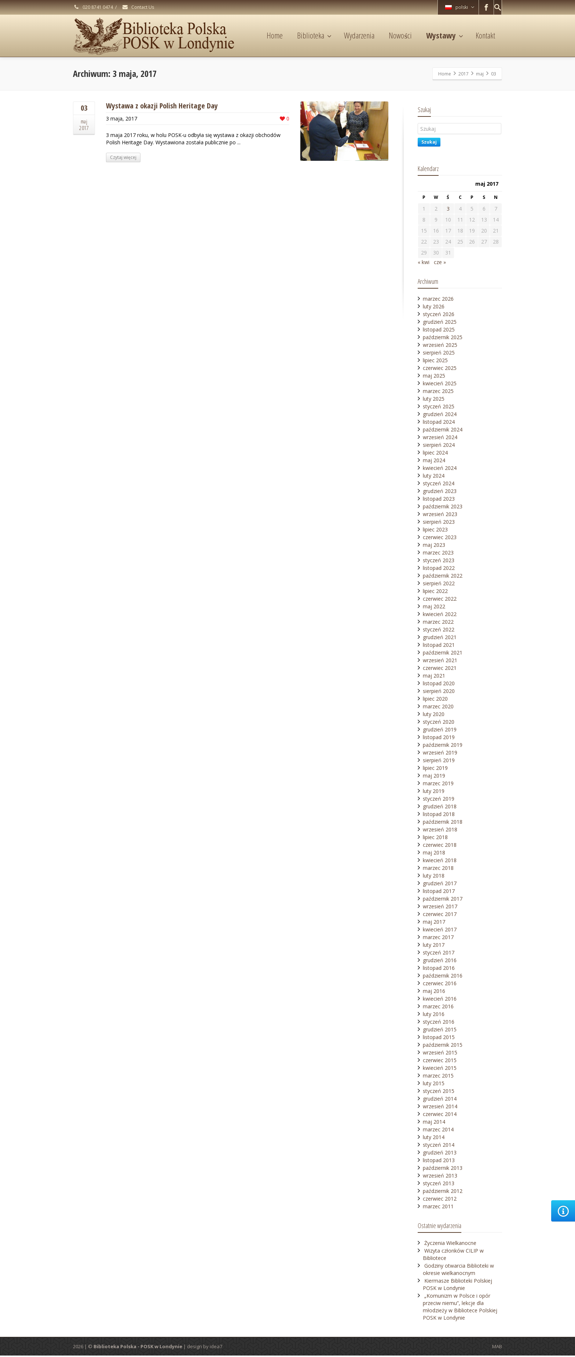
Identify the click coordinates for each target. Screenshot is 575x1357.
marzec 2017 (438, 938)
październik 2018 (442, 823)
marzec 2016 (438, 1007)
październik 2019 (442, 746)
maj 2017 (434, 923)
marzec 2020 (438, 707)
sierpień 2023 (439, 523)
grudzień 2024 (440, 415)
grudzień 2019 (440, 730)
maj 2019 (434, 777)
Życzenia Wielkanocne (450, 1244)
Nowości (400, 35)
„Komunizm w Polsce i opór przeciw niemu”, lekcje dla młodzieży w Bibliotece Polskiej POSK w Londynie (460, 1308)
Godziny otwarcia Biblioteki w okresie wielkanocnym (458, 1271)
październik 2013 (442, 1169)
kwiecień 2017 (440, 930)
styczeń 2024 (438, 484)
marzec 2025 (438, 392)
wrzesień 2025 (440, 346)
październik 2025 (442, 338)
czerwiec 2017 (440, 915)
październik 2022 (442, 577)
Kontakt (485, 35)
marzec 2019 (438, 784)
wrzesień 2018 (440, 830)
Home (275, 35)
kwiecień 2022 (440, 615)
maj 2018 (434, 853)
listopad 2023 (439, 500)
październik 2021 (442, 653)
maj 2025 (434, 377)
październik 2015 (442, 1046)
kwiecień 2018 (440, 861)
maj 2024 (434, 461)
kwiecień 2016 (440, 1000)
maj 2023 (434, 546)
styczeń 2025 (438, 407)
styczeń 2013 (438, 1184)
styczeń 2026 (438, 315)
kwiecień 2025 (440, 384)
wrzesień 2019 (440, 753)
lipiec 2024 (435, 454)
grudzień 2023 (440, 492)
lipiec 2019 (435, 769)
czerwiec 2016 (440, 984)
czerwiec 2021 (440, 669)
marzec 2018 (438, 869)
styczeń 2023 (438, 561)
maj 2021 (434, 677)
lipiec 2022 (435, 592)
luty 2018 (433, 877)
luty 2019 (433, 792)
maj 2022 (434, 607)
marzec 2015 (438, 1077)
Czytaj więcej (123, 157)
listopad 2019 (439, 738)
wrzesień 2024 (440, 438)
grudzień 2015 (440, 1030)
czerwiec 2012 (440, 1200)
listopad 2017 (439, 892)
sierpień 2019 (439, 761)
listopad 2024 (439, 423)
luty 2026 (433, 307)
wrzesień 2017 (440, 907)
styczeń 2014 (438, 1146)
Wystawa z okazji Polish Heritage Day (162, 106)
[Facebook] (486, 7)
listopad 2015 (439, 1038)
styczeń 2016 (438, 1023)
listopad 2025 (439, 330)
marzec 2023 (438, 553)
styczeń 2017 (438, 953)
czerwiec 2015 (440, 1061)
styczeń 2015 (438, 1092)
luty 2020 (433, 715)
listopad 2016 (439, 969)
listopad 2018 (439, 815)
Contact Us (138, 7)
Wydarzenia (359, 35)
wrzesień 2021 (440, 661)
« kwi (423, 263)
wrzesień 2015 (440, 1053)
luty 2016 (433, 1015)
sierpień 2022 (439, 584)
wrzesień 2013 (440, 1177)
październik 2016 (442, 977)
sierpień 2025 (439, 354)
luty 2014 (433, 1138)
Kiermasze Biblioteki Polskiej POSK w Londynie (457, 1286)
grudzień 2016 (440, 961)
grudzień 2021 (440, 638)
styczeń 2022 (438, 630)
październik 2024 (442, 430)
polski (459, 7)
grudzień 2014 (440, 1100)
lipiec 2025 (435, 361)
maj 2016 (434, 992)
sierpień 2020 (439, 692)
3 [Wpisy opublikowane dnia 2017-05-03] (448, 208)
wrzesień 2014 (440, 1107)
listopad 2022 (439, 569)
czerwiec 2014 (440, 1115)
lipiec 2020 (435, 700)
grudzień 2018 (440, 807)
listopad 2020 (439, 684)
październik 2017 (442, 900)
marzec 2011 (438, 1207)
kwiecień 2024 (440, 469)
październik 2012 (442, 1192)
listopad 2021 (439, 646)
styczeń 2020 (438, 723)
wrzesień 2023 (440, 515)
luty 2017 (433, 946)
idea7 (216, 1348)
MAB (497, 1348)
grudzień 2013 (440, 1153)
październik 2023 (442, 507)
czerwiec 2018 (440, 846)
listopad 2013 (439, 1161)
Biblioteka (314, 35)
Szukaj (429, 142)
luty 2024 (433, 477)
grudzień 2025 (440, 323)
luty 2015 (433, 1084)
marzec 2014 (438, 1130)
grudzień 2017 (440, 884)
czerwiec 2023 (440, 538)
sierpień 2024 (439, 446)
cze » (440, 263)
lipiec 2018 (435, 838)
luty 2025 (433, 400)
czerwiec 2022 (440, 600)
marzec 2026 (438, 300)
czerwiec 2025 (440, 369)
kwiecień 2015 (440, 1069)
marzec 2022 (438, 623)
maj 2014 (434, 1123)
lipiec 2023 (435, 530)
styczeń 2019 (438, 800)
